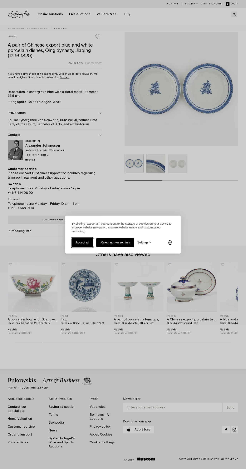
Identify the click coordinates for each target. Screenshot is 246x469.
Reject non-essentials (115, 242)
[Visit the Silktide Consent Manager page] (170, 242)
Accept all (82, 242)
